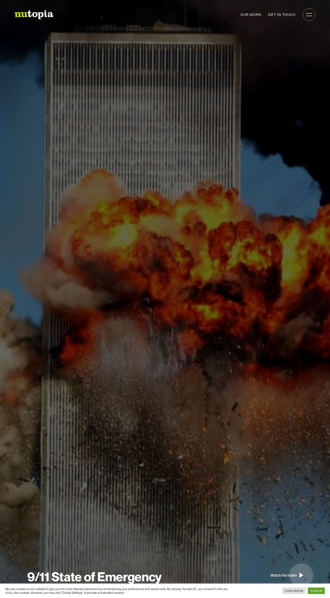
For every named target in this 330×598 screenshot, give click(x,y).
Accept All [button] (316, 590)
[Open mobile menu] (309, 14)
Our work (250, 14)
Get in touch (281, 14)
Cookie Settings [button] (294, 590)
